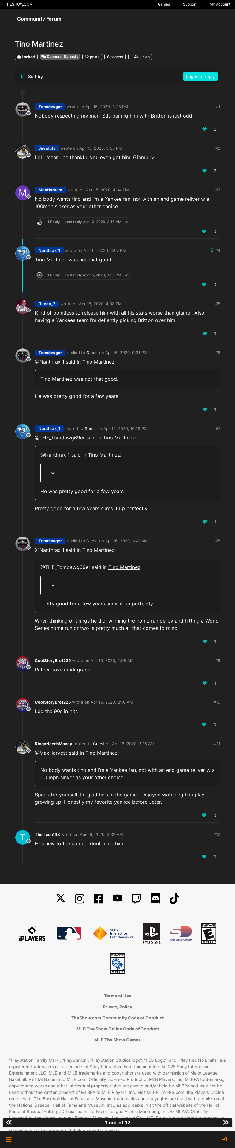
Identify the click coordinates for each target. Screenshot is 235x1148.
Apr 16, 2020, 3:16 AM (133, 743)
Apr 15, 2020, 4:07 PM (105, 250)
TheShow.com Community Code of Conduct (117, 1017)
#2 (217, 148)
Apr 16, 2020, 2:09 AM (112, 660)
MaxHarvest (50, 189)
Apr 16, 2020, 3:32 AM (101, 834)
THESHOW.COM (19, 4)
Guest (92, 352)
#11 (217, 743)
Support (189, 4)
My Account (220, 4)
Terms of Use (117, 995)
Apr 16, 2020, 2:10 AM (112, 702)
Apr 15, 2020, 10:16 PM (125, 428)
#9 (217, 660)
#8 (217, 540)
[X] (60, 898)
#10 (217, 702)
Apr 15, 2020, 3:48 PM (106, 106)
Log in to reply (200, 76)
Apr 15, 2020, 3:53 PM (100, 148)
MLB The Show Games (117, 1039)
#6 (217, 352)
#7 (218, 428)
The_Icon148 (47, 834)
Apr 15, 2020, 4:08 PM (100, 303)
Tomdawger (50, 106)
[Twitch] (136, 898)
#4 (217, 250)
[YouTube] (117, 898)
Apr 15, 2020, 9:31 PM (126, 352)
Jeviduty (47, 148)
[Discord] (155, 898)
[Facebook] (98, 898)
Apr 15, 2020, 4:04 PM (107, 189)
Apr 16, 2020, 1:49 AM (126, 540)
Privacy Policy (117, 1006)
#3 (217, 189)
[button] (8, 1139)
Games (164, 4)
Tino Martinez (98, 362)
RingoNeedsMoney (53, 743)
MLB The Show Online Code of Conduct (117, 1028)
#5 (217, 303)
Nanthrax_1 (49, 250)
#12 (217, 834)
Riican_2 (47, 303)
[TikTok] (174, 898)
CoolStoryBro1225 (53, 660)
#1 (218, 106)
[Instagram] (79, 898)
